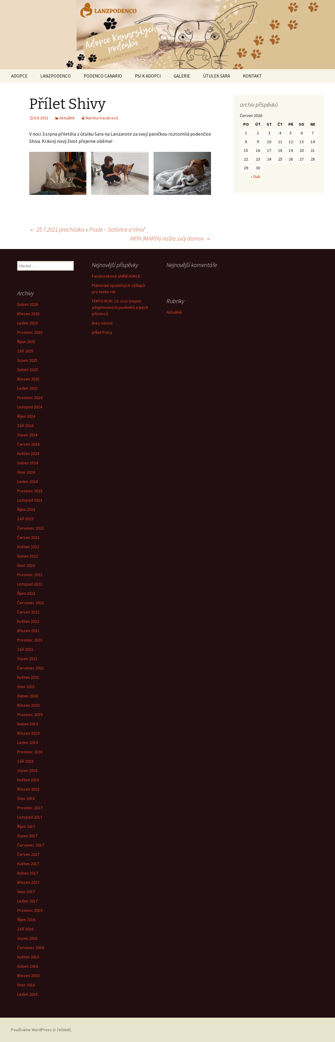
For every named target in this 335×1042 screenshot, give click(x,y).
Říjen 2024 (26, 416)
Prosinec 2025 (29, 332)
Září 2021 (25, 649)
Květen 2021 (28, 677)
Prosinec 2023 (29, 490)
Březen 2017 (28, 882)
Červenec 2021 (30, 668)
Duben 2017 (27, 873)
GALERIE (182, 76)
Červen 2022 (28, 612)
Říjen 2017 (26, 826)
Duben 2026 (27, 304)
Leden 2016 (27, 994)
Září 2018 (25, 761)
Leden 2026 (27, 323)
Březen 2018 (28, 789)
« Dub (255, 176)
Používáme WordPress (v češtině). (41, 1029)
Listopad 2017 (29, 817)
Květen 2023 (28, 546)
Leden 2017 (27, 901)
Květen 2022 (28, 621)
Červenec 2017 (30, 845)
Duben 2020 (27, 696)
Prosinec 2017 (29, 807)
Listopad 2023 (29, 500)
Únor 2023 (26, 565)
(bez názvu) (102, 323)
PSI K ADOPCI (148, 76)
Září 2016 (25, 929)
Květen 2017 (28, 863)
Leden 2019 (27, 742)
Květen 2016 (28, 957)
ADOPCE (19, 76)
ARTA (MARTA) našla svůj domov (170, 238)
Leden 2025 (27, 388)
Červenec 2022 (30, 602)
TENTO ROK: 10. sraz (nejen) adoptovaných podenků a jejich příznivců (120, 307)
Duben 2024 (27, 463)
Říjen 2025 (26, 341)
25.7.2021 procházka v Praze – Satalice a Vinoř (87, 229)
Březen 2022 (28, 630)
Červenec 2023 (30, 528)
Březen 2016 (28, 975)
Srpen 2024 (27, 435)
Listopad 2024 (29, 407)
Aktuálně (67, 118)
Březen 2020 (28, 705)
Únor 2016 (26, 985)
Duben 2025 (27, 369)
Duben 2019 (27, 724)
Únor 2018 (26, 798)
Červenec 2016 (30, 947)
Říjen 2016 (26, 919)
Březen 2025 (28, 379)
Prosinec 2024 (29, 397)
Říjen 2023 (26, 509)
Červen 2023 (28, 537)
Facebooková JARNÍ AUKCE (116, 276)
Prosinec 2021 (29, 640)
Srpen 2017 (27, 835)
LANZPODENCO (55, 76)
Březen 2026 (28, 313)
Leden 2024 (27, 481)
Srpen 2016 (27, 938)
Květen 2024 (28, 453)
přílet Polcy (102, 332)
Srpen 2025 (27, 360)
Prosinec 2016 (29, 910)
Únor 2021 (26, 686)
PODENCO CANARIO (103, 76)
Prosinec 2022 (29, 574)
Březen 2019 (28, 733)
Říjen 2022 (26, 593)
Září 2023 (25, 518)
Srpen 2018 (27, 770)
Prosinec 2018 (29, 752)
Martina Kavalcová (101, 118)
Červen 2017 (28, 854)
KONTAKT (252, 76)
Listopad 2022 (29, 584)
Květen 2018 (28, 779)
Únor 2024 (26, 472)
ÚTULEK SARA (216, 76)
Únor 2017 (26, 891)
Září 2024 (25, 425)
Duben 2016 (27, 966)
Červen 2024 (28, 444)
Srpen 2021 (27, 658)
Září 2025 (25, 351)
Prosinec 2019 (29, 714)
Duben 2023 (27, 556)
